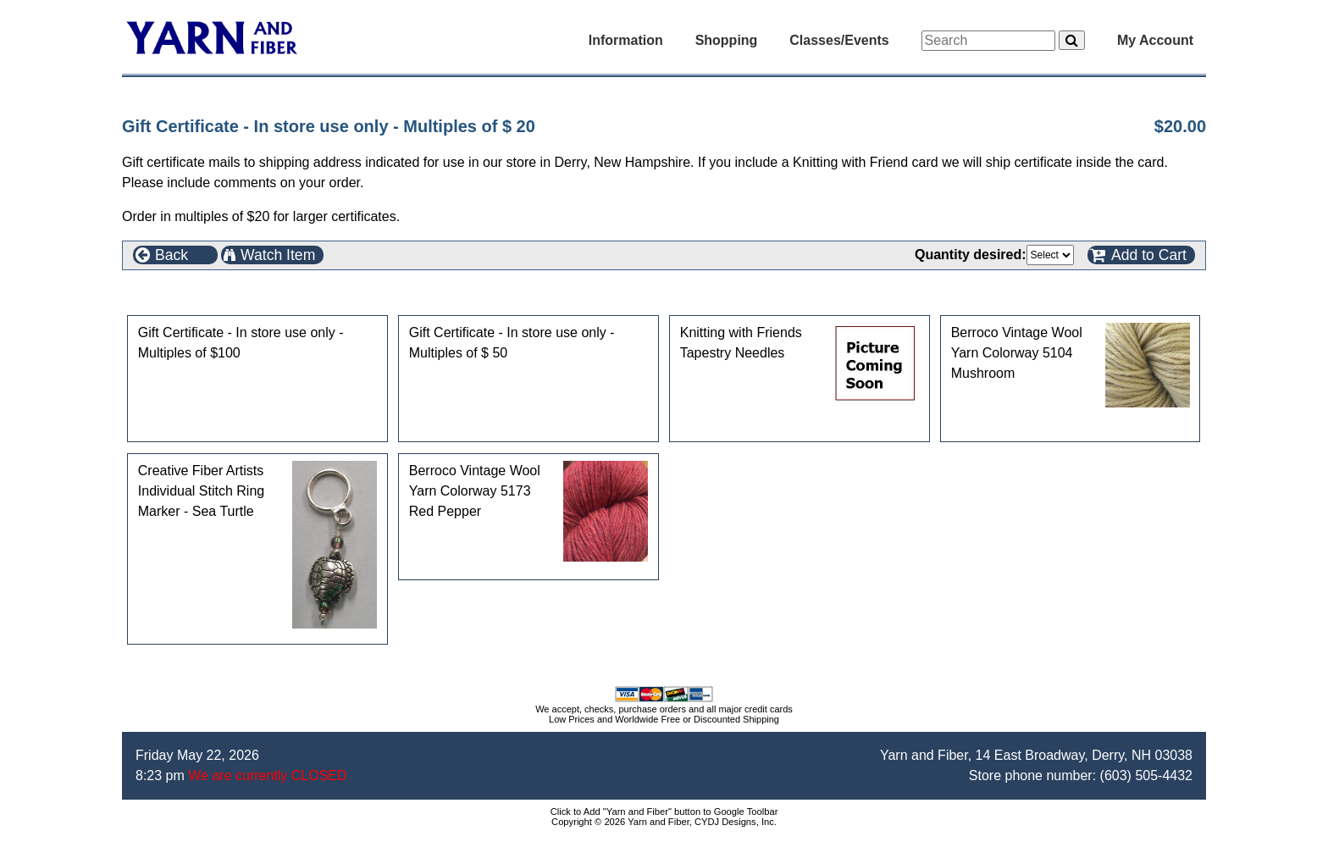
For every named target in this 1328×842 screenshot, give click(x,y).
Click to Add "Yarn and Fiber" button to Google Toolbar (664, 811)
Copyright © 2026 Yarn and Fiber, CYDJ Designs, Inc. (664, 822)
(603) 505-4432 (1146, 775)
